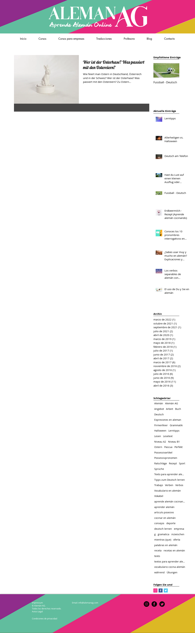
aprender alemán (164, 507)
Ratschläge (160, 463)
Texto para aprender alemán (169, 474)
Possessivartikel (163, 452)
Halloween (160, 430)
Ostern (158, 447)
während (159, 572)
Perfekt (178, 447)
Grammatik (176, 425)
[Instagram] (146, 604)
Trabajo (158, 485)
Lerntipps (173, 430)
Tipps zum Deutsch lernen (169, 479)
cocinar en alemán (165, 518)
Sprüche (159, 469)
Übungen (172, 572)
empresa (179, 528)
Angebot (159, 409)
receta (158, 550)
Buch (178, 409)
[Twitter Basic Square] (166, 590)
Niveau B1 (174, 441)
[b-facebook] (154, 604)
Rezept (173, 463)
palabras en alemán (165, 545)
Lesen (157, 436)
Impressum (37, 602)
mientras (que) (162, 539)
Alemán (158, 403)
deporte (171, 523)
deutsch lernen (163, 528)
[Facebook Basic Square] (161, 590)
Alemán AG (171, 403)
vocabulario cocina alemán (169, 566)
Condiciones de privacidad (44, 618)
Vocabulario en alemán (167, 490)
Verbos (179, 485)
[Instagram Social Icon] (155, 590)
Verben (169, 485)
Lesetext (168, 436)
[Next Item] (173, 70)
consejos (159, 523)
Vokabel (158, 496)
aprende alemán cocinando (169, 501)
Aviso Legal (37, 611)
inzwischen (177, 534)
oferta (176, 539)
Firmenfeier (161, 425)
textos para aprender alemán (169, 561)
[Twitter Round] (162, 604)
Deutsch (159, 414)
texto (157, 556)
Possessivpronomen (165, 457)
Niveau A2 (160, 441)
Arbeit (169, 409)
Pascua (168, 447)
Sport (182, 463)
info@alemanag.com (88, 602)
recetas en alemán (174, 550)
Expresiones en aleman (167, 419)
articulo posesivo (164, 512)
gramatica (163, 534)
